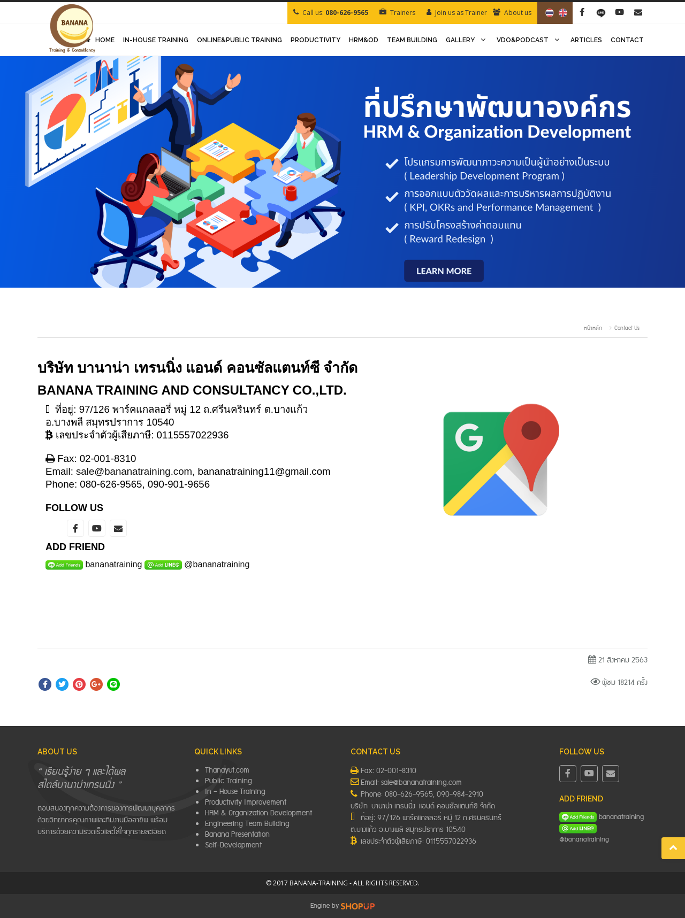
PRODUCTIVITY (315, 40)
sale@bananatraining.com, (135, 471)
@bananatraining (216, 564)
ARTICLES (586, 40)
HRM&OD (363, 40)
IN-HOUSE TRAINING (155, 40)
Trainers (402, 12)
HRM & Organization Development (258, 813)
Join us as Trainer (461, 12)
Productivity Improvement (245, 802)
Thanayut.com (227, 770)
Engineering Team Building (247, 823)
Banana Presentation (237, 834)
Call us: (335, 12)
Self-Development (233, 845)
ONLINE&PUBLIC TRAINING (239, 40)
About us (517, 12)
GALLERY (467, 40)
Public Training (228, 781)
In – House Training (235, 791)
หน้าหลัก (593, 328)
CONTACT (627, 40)
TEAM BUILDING (412, 40)
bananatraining (113, 564)
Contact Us (627, 328)
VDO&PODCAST (529, 40)
